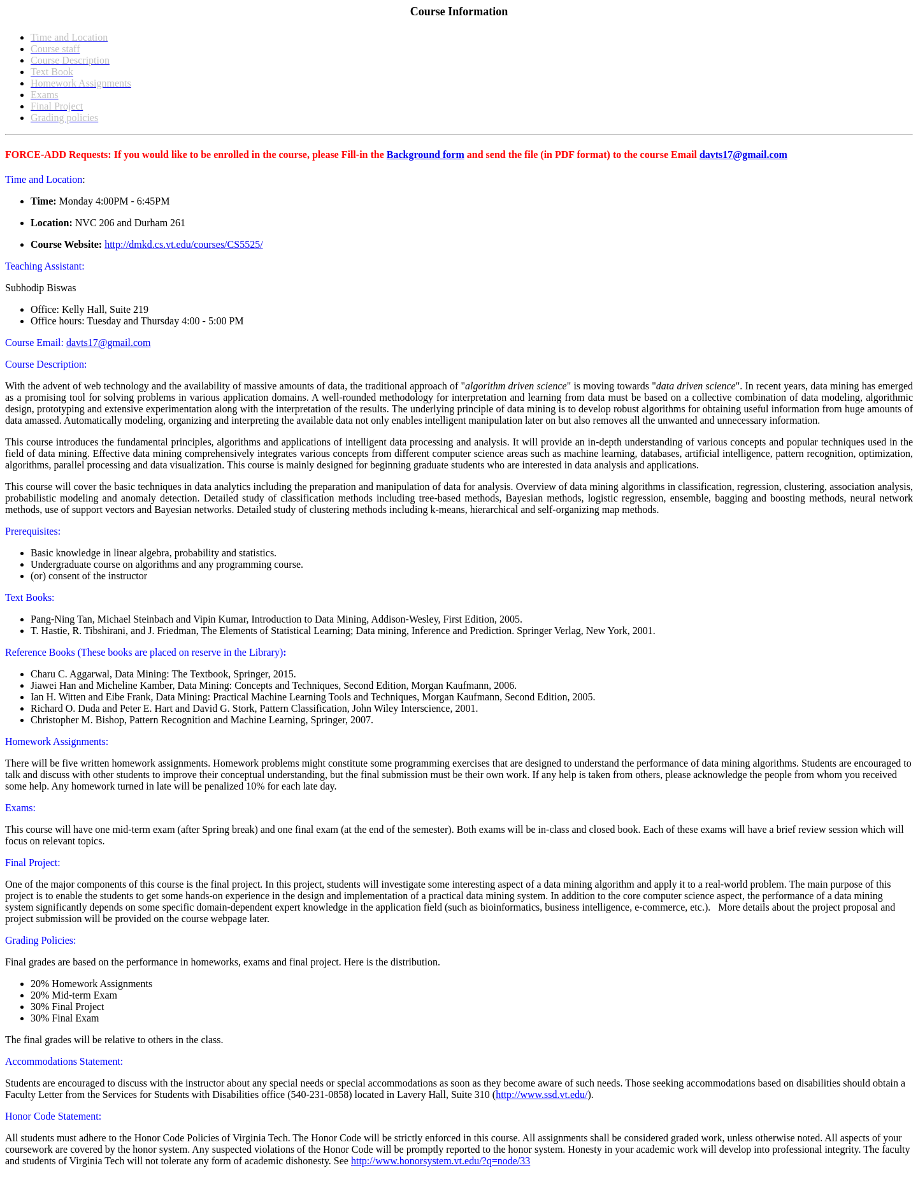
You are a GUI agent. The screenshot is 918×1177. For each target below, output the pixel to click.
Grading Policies (39, 940)
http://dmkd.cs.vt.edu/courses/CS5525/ (183, 244)
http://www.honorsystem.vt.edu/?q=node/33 (440, 1160)
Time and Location (43, 179)
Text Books (28, 597)
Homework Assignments (55, 741)
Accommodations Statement (62, 1061)
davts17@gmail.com (743, 154)
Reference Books (40, 652)
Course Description (44, 364)
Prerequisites (31, 531)
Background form (425, 154)
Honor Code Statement (52, 1116)
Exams (19, 807)
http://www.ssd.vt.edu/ (541, 1094)
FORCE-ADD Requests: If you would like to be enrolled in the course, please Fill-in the (196, 154)
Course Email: (35, 342)
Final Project (31, 862)
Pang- (42, 619)
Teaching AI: (45, 266)
